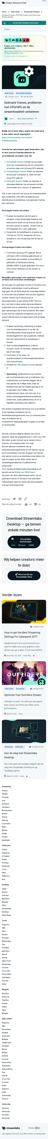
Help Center (15, 12)
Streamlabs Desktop (32, 12)
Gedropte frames (14, 181)
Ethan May (27, 656)
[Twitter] (14, 499)
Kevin (21, 714)
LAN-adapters (22, 365)
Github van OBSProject (25, 472)
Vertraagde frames (15, 162)
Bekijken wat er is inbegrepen (16, 56)
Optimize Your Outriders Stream (22, 694)
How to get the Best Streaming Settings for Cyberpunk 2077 (22, 634)
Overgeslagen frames (16, 171)
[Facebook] (20, 499)
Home (4, 12)
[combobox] (24, 29)
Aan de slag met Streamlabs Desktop (20, 755)
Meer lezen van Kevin (27, 119)
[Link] (25, 499)
